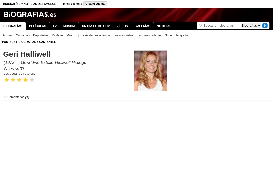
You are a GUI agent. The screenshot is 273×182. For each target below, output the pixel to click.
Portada (8, 41)
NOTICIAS (164, 26)
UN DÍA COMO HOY (96, 26)
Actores (7, 35)
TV (55, 26)
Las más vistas (123, 35)
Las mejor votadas (149, 35)
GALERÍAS (142, 26)
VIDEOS (122, 26)
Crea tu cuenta (94, 3)
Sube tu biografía (176, 35)
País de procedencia (96, 35)
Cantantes (23, 35)
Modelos (57, 35)
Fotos (17, 68)
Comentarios (18, 97)
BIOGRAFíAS (27, 41)
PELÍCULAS (37, 26)
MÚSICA (69, 26)
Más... (71, 35)
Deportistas (40, 35)
